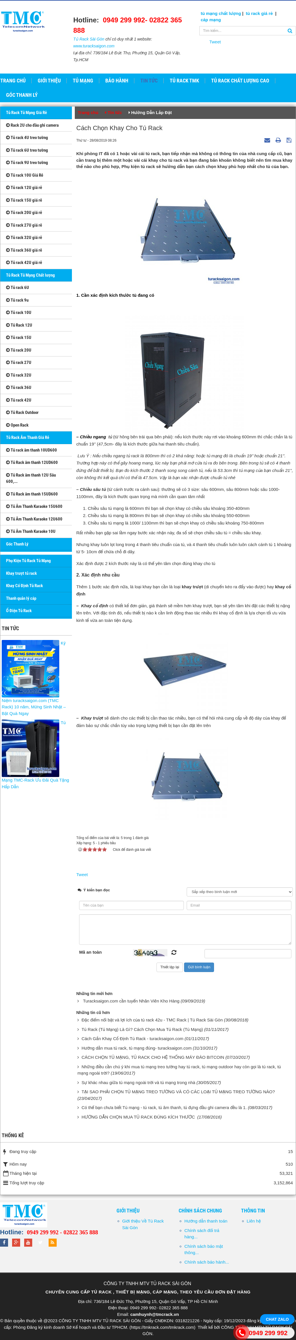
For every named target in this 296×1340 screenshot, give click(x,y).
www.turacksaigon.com (93, 46)
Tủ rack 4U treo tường (27, 137)
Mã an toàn (90, 952)
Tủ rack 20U (18, 350)
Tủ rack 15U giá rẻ (24, 200)
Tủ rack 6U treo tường (27, 150)
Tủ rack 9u (17, 300)
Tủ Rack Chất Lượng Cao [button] (240, 80)
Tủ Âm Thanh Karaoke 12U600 (34, 519)
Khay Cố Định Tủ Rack (24, 585)
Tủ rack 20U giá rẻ (24, 212)
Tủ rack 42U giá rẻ (24, 262)
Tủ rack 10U (18, 312)
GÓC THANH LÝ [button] (22, 95)
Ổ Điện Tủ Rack (19, 610)
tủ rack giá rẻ (260, 13)
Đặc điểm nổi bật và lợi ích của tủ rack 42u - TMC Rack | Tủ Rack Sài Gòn (152, 1019)
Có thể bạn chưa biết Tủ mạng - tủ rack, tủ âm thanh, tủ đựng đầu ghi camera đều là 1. (164, 1107)
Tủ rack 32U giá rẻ (24, 237)
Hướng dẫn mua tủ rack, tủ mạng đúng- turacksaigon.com (136, 1048)
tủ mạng (210, 13)
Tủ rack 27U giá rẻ (24, 225)
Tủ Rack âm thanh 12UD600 (32, 462)
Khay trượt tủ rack (21, 573)
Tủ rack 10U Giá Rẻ (24, 175)
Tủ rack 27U (18, 362)
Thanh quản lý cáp (21, 598)
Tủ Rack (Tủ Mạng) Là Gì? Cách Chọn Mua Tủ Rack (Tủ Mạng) (142, 1029)
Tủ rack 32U (18, 375)
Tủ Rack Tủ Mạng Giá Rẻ (26, 112)
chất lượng (230, 13)
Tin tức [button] (149, 80)
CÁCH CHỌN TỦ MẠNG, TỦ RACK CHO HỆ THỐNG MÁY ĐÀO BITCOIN (152, 1057)
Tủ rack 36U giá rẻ (24, 250)
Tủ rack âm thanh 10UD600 (31, 450)
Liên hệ (254, 1220)
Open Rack (17, 425)
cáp (204, 19)
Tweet (215, 41)
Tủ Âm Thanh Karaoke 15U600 (34, 506)
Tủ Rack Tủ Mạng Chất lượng (30, 275)
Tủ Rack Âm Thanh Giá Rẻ (27, 437)
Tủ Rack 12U (19, 325)
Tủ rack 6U (17, 287)
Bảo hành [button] (116, 80)
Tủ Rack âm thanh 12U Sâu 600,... (31, 478)
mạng (214, 19)
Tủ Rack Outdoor (22, 412)
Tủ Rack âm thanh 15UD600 (32, 494)
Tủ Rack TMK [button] (184, 80)
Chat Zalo (277, 1319)
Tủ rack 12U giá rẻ (24, 187)
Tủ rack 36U (18, 387)
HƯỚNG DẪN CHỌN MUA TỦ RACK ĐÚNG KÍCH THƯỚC (138, 1117)
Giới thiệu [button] (49, 80)
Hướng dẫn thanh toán (205, 1220)
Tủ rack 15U (18, 337)
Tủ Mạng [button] (83, 80)
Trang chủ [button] (13, 80)
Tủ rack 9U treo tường (27, 162)
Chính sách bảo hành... (206, 1262)
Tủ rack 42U (18, 400)
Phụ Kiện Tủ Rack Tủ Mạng (28, 560)
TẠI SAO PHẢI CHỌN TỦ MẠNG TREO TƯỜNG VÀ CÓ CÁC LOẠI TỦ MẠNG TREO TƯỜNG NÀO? (178, 1091)
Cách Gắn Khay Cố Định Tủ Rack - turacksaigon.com (132, 1038)
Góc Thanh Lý (17, 544)
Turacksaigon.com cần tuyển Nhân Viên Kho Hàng (131, 1000)
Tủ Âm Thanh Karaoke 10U (31, 531)
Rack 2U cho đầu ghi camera (32, 125)
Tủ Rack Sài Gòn (88, 39)
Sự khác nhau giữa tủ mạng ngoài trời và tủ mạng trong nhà (138, 1082)
